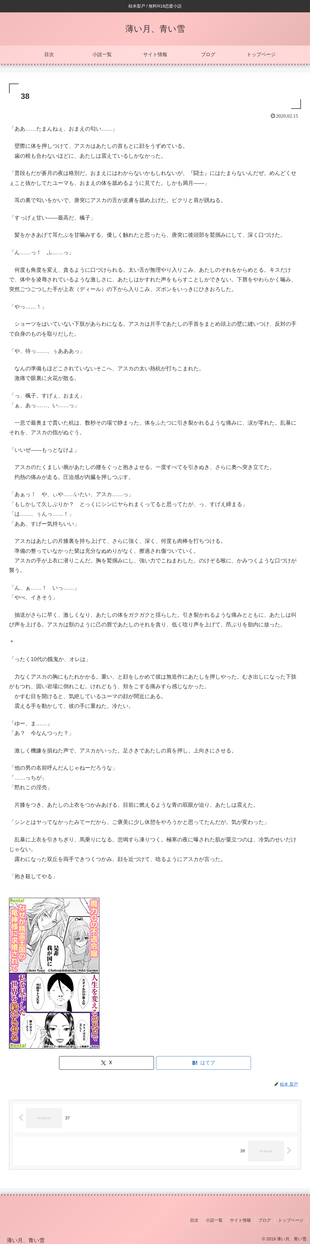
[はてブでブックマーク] (203, 1063)
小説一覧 (217, 1219)
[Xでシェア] (106, 1063)
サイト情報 (243, 1219)
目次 (199, 1219)
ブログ (266, 1219)
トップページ (291, 1219)
